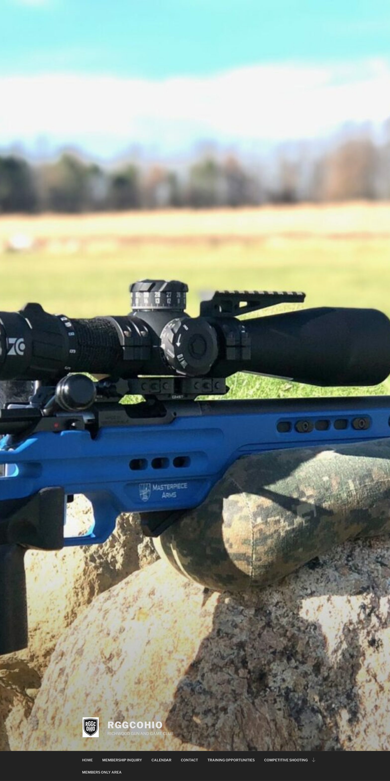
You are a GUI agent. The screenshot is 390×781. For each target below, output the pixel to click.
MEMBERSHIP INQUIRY (122, 760)
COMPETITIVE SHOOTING (286, 760)
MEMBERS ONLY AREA (102, 772)
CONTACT (189, 760)
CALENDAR (161, 760)
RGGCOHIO (135, 725)
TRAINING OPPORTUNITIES (231, 760)
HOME (87, 760)
